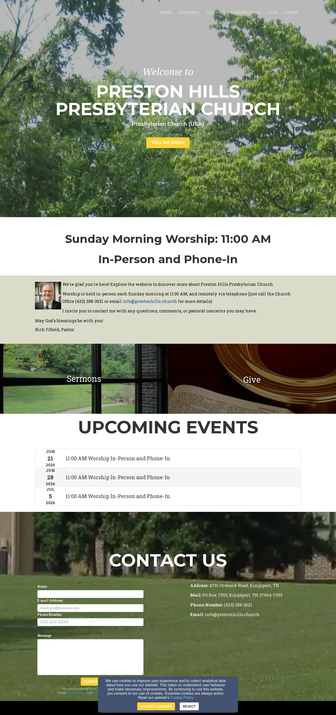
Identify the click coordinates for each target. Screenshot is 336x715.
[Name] (90, 594)
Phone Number (49, 614)
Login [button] (291, 13)
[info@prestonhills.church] (149, 301)
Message (44, 635)
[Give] (252, 380)
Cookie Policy (182, 698)
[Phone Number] (90, 622)
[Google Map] (245, 659)
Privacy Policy (76, 692)
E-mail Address (50, 600)
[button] (168, 143)
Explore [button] (189, 13)
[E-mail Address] (90, 608)
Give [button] (273, 13)
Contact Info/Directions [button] (234, 13)
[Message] (90, 657)
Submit (91, 682)
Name (42, 586)
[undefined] (84, 379)
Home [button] (166, 13)
